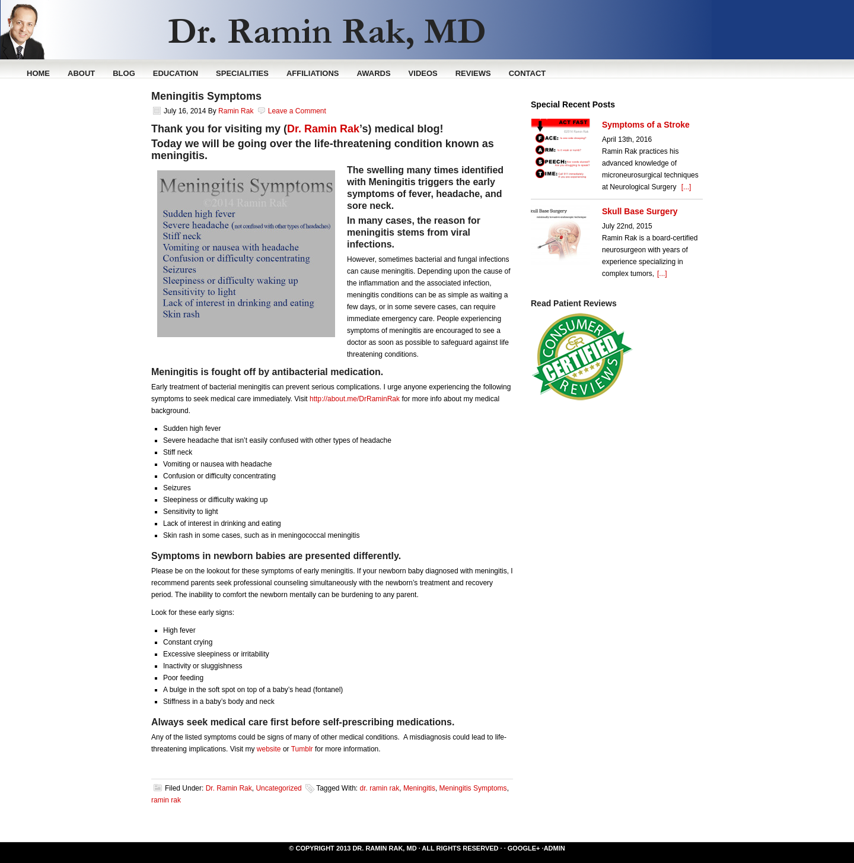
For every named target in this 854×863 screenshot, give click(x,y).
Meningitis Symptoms (206, 96)
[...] (686, 187)
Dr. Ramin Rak (323, 129)
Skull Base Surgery (640, 211)
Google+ (524, 848)
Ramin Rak (474, 29)
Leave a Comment (297, 111)
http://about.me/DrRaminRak (355, 399)
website (269, 749)
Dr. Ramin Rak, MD (384, 848)
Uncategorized (278, 788)
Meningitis (419, 788)
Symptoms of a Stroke (646, 124)
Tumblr (302, 749)
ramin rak (166, 800)
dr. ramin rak (380, 788)
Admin (554, 848)
